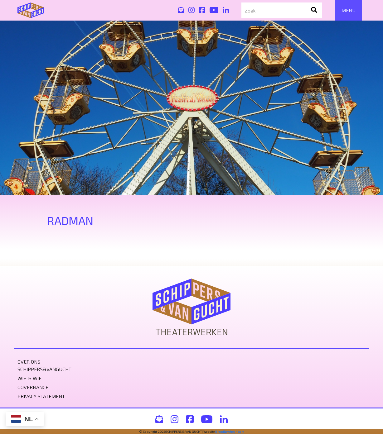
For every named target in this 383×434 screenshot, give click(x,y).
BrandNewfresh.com (229, 431)
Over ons (28, 362)
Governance (32, 387)
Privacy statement (41, 396)
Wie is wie (29, 378)
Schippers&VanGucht (44, 369)
